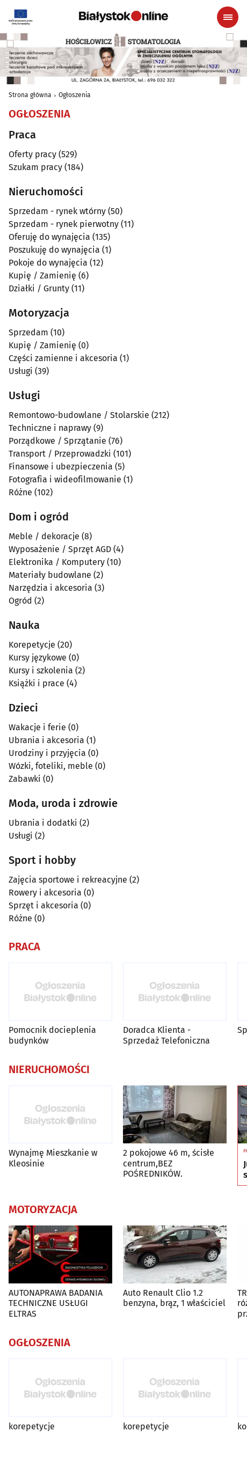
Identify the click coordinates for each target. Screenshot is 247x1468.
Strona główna (30, 95)
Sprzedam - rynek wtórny (57, 211)
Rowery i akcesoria (45, 892)
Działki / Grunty (39, 288)
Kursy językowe (38, 657)
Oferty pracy (32, 154)
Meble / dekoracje (44, 536)
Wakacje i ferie (37, 727)
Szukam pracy (35, 167)
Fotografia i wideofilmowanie (65, 479)
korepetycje (32, 1426)
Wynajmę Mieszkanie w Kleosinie (53, 1158)
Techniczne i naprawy (50, 428)
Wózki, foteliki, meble (51, 766)
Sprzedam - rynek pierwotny (64, 224)
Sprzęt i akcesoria (43, 905)
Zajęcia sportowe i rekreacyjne (68, 880)
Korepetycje (32, 645)
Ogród (20, 601)
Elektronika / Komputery (57, 562)
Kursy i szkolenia (41, 670)
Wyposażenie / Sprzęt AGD (60, 549)
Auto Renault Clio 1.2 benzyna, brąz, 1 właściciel (174, 1298)
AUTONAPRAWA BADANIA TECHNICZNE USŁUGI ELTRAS (56, 1303)
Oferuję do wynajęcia (49, 237)
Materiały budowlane (50, 575)
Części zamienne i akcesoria (63, 358)
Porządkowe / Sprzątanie (57, 441)
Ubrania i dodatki (43, 823)
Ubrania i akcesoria (46, 740)
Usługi (21, 371)
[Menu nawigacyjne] (227, 17)
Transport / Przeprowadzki (60, 454)
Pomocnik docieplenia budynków (52, 1035)
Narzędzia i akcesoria (50, 588)
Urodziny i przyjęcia (47, 753)
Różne (20, 492)
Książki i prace (36, 683)
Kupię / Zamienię (42, 275)
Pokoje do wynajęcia (48, 263)
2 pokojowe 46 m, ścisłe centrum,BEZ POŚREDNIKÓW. (168, 1163)
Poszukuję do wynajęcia (54, 250)
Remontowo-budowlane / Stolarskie (79, 415)
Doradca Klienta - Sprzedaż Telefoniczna (166, 1035)
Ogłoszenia (75, 95)
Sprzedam (28, 332)
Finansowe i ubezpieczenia (61, 466)
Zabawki (25, 779)
